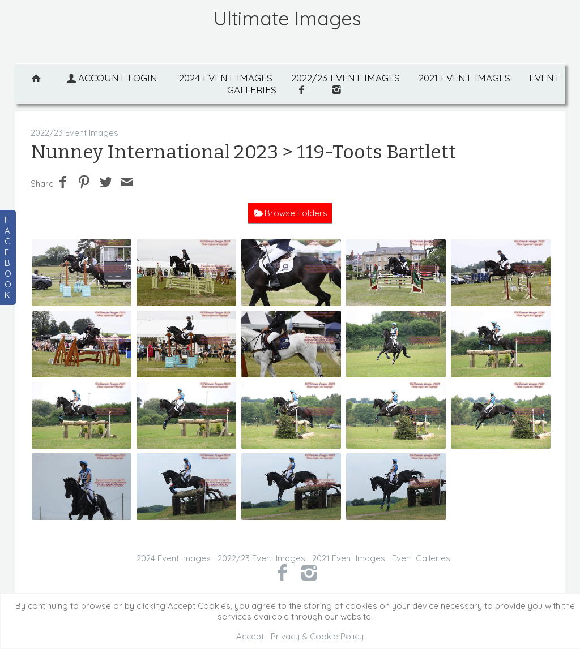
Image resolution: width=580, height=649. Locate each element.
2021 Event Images (464, 78)
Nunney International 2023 (154, 152)
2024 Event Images (225, 78)
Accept (250, 636)
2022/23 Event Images (345, 78)
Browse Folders (296, 213)
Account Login (111, 78)
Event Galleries (421, 558)
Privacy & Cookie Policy (317, 636)
